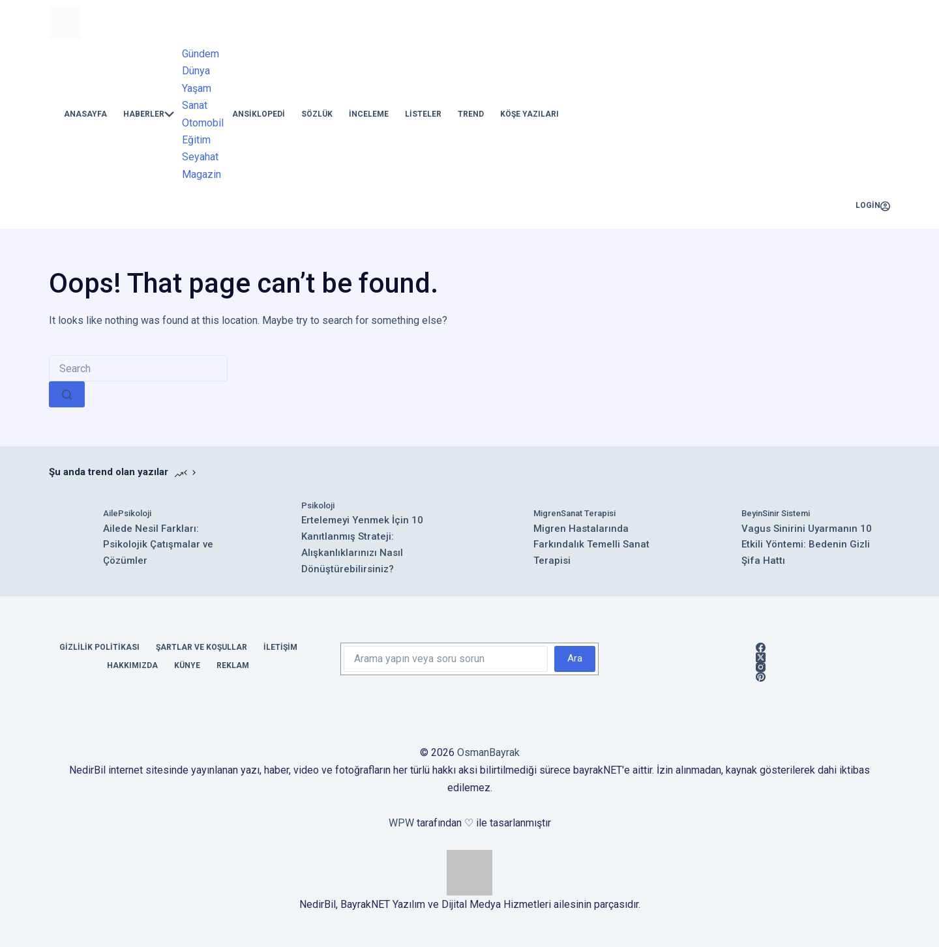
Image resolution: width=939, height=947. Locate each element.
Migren (547, 513)
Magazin (201, 174)
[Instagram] (760, 667)
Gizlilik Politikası (99, 647)
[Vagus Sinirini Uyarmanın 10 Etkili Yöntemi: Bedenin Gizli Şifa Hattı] (717, 537)
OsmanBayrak (488, 752)
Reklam (232, 665)
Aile (110, 513)
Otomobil (203, 123)
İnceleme (369, 114)
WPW (401, 823)
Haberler (148, 114)
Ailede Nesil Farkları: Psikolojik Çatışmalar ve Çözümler (158, 545)
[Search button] (67, 394)
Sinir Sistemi (786, 513)
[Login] (873, 205)
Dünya (196, 71)
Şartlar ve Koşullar (201, 647)
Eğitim (196, 140)
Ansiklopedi (258, 114)
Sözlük (317, 114)
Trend (471, 114)
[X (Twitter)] (760, 657)
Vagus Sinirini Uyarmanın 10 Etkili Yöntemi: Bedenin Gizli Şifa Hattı (806, 545)
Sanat (194, 105)
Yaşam (196, 88)
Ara (574, 658)
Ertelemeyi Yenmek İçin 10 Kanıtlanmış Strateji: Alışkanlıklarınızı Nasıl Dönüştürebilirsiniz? (362, 544)
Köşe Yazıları (529, 114)
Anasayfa (85, 114)
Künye (187, 665)
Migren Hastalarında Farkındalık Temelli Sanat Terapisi (591, 545)
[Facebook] (760, 647)
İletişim (280, 647)
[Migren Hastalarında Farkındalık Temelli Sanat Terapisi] (506, 537)
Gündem (200, 54)
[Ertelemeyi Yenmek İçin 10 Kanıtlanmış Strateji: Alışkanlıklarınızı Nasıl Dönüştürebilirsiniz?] (282, 538)
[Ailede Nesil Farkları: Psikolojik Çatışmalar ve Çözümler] (76, 538)
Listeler (423, 114)
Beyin (751, 513)
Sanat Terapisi (588, 513)
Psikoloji (134, 513)
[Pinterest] (760, 677)
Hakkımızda (132, 665)
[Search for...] (138, 368)
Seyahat (200, 157)
